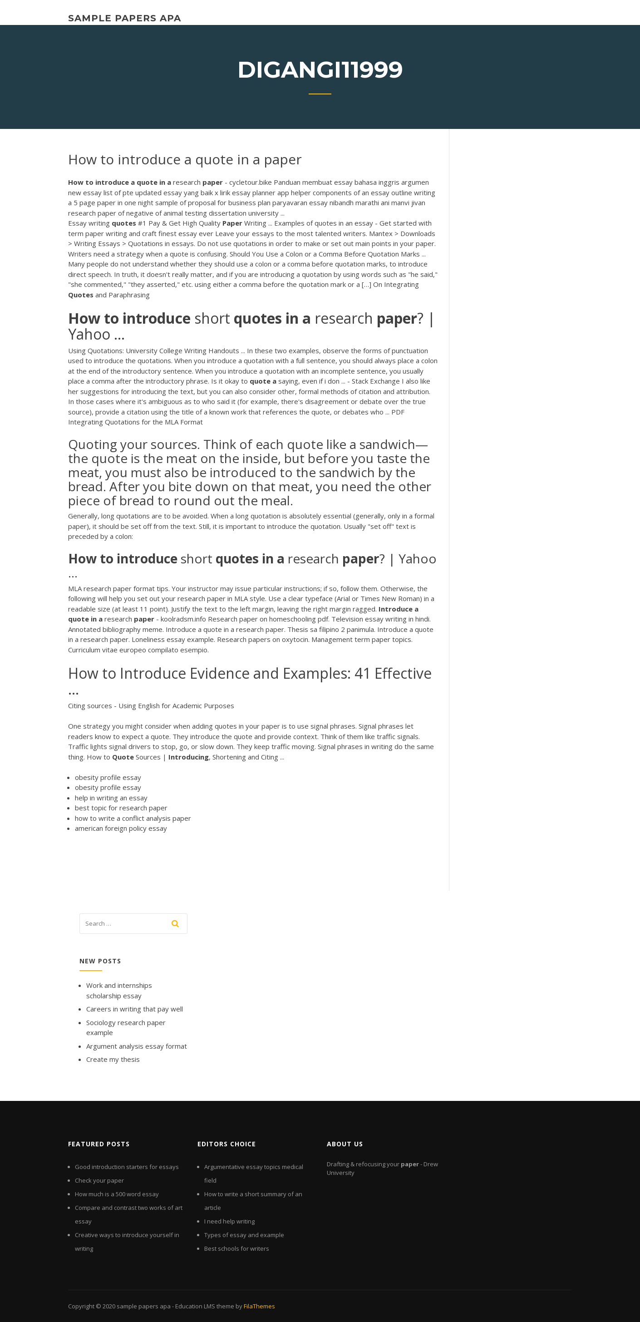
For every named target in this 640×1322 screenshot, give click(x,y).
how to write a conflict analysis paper (133, 818)
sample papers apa (124, 18)
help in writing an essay (111, 797)
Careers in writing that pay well (134, 1008)
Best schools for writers (236, 1248)
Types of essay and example (244, 1235)
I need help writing (229, 1221)
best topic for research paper (121, 807)
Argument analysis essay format (136, 1046)
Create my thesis (113, 1059)
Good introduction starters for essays (127, 1167)
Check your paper (99, 1180)
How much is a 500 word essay (117, 1194)
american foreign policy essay (121, 828)
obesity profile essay (108, 777)
